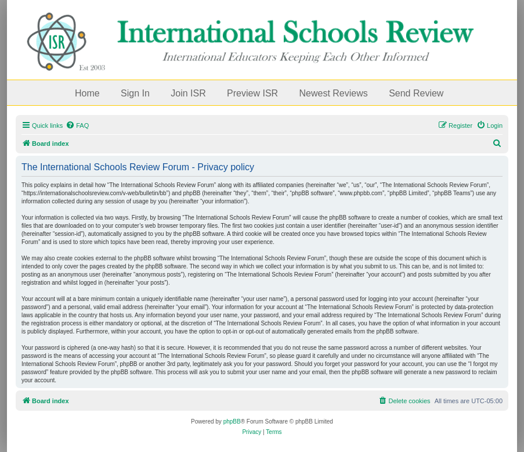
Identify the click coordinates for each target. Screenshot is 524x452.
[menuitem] (77, 125)
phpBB (232, 421)
